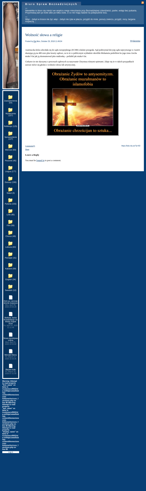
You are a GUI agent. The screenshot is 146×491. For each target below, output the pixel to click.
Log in (10, 452)
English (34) (10, 279)
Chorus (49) (10, 236)
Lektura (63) (10, 247)
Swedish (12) (10, 290)
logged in (40, 160)
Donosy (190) (10, 182)
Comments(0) (30, 146)
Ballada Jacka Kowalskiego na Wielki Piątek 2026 (10, 322)
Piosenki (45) (10, 161)
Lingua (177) (10, 171)
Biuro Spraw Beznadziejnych (51, 4)
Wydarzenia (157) (10, 114)
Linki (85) (11, 215)
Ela (35, 41)
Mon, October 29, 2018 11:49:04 (49, 41)
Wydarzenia (135, 41)
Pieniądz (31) (10, 258)
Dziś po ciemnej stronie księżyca (10, 304)
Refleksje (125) (10, 126)
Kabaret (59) (10, 269)
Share (27, 149)
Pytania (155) (10, 204)
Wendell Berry (10, 357)
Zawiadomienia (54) (10, 102)
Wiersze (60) (10, 150)
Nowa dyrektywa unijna (10, 341)
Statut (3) (11, 193)
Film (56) (10, 225)
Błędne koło (10, 371)
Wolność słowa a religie (43, 35)
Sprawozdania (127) (10, 138)
